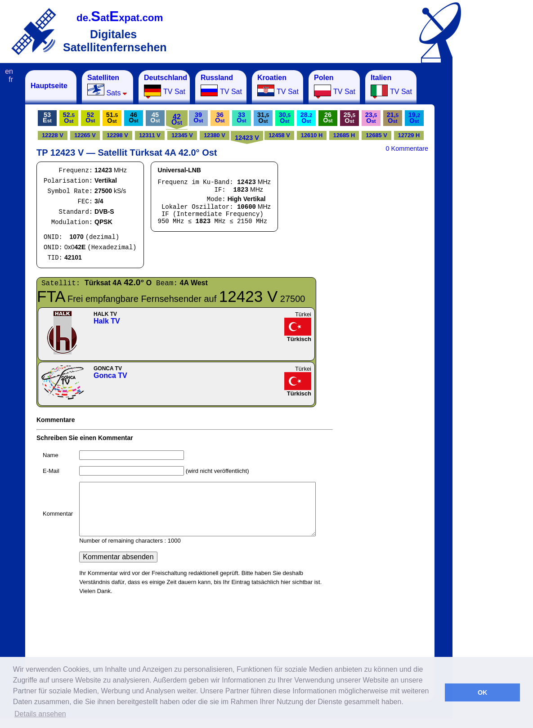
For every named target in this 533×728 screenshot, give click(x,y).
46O (133, 117)
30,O (285, 117)
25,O (349, 117)
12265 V (85, 135)
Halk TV (107, 321)
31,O (263, 117)
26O (327, 117)
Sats (107, 85)
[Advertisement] (497, 205)
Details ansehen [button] (40, 714)
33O (241, 117)
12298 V (117, 135)
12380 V (214, 135)
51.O (112, 117)
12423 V (247, 137)
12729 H (409, 135)
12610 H (311, 135)
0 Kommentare (407, 148)
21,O (393, 117)
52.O (69, 117)
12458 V (279, 135)
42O (176, 119)
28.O (306, 117)
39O (198, 117)
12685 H (344, 135)
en (9, 71)
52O (90, 117)
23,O (371, 117)
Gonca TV (110, 375)
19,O (414, 117)
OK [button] (483, 692)
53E (47, 117)
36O (219, 117)
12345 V (182, 135)
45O (155, 117)
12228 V (52, 135)
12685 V (376, 135)
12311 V (150, 135)
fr (11, 79)
